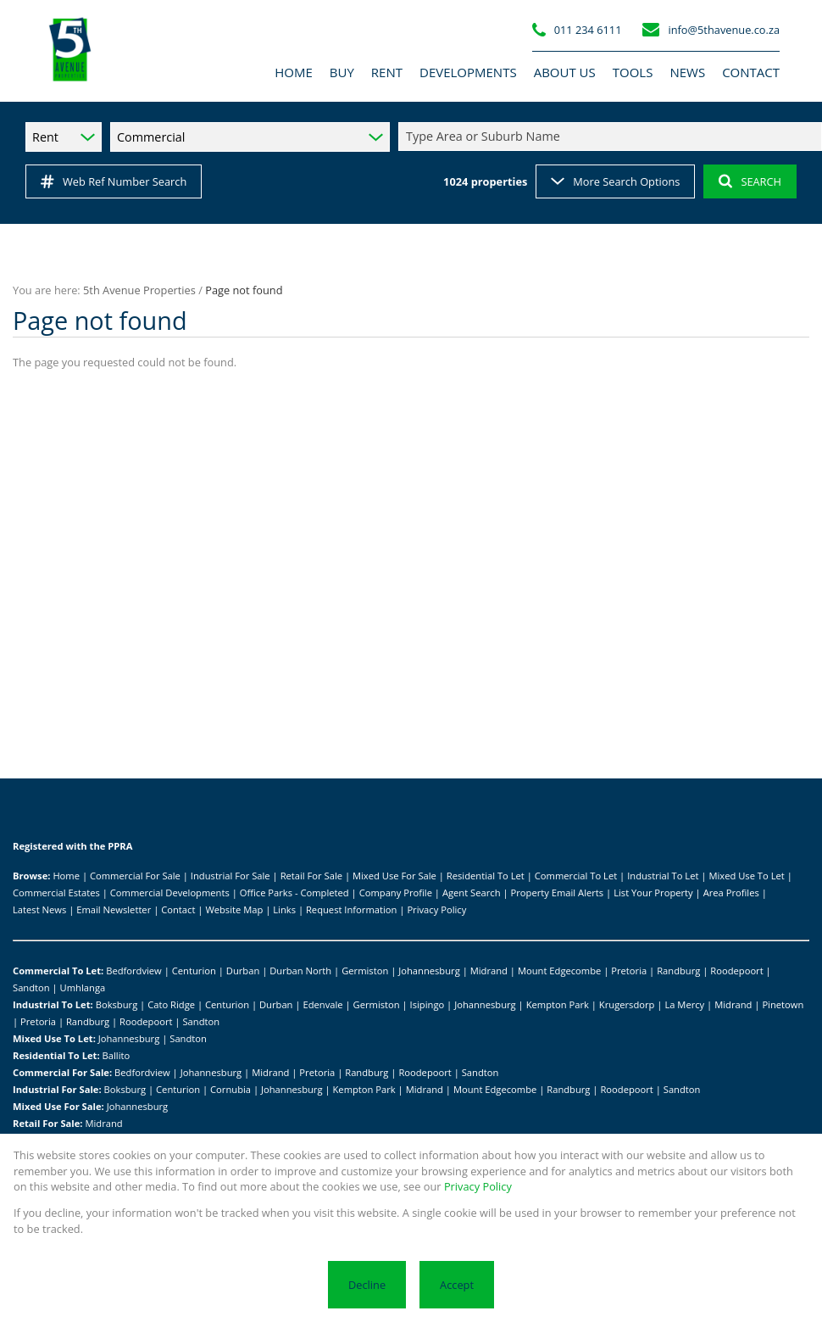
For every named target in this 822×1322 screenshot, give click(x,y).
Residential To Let (486, 875)
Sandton (31, 987)
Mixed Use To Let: (54, 1038)
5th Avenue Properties (139, 290)
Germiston (365, 970)
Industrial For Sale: (57, 1089)
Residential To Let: (56, 1055)
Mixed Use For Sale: (58, 1106)
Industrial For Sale (230, 875)
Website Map (234, 909)
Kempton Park (557, 1004)
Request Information (351, 909)
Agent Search (471, 892)
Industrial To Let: (53, 1004)
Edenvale (322, 1004)
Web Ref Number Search (113, 181)
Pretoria (629, 970)
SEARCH (750, 181)
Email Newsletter (113, 909)
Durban (242, 970)
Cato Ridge (171, 1004)
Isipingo (427, 1004)
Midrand (489, 970)
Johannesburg (429, 970)
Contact (178, 909)
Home (66, 875)
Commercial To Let (576, 875)
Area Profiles (731, 892)
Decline (367, 1284)
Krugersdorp (627, 1004)
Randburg (678, 970)
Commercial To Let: (58, 970)
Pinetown (782, 1004)
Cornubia (230, 1089)
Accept (457, 1284)
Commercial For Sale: (62, 1072)
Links (284, 909)
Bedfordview (134, 970)
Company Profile (395, 892)
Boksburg (117, 1004)
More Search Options (615, 181)
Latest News (39, 909)
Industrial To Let (662, 875)
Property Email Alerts (557, 892)
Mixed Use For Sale (394, 875)
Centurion (194, 970)
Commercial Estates (56, 892)
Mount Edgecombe (559, 970)
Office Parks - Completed (294, 892)
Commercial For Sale (135, 875)
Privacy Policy (436, 909)
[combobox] (612, 137)
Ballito (117, 1055)
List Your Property (653, 892)
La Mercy (684, 1004)
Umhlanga (83, 987)
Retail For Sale (311, 875)
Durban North (300, 970)
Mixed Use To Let (746, 875)
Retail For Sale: (48, 1123)
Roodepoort (736, 970)
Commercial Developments (170, 892)
